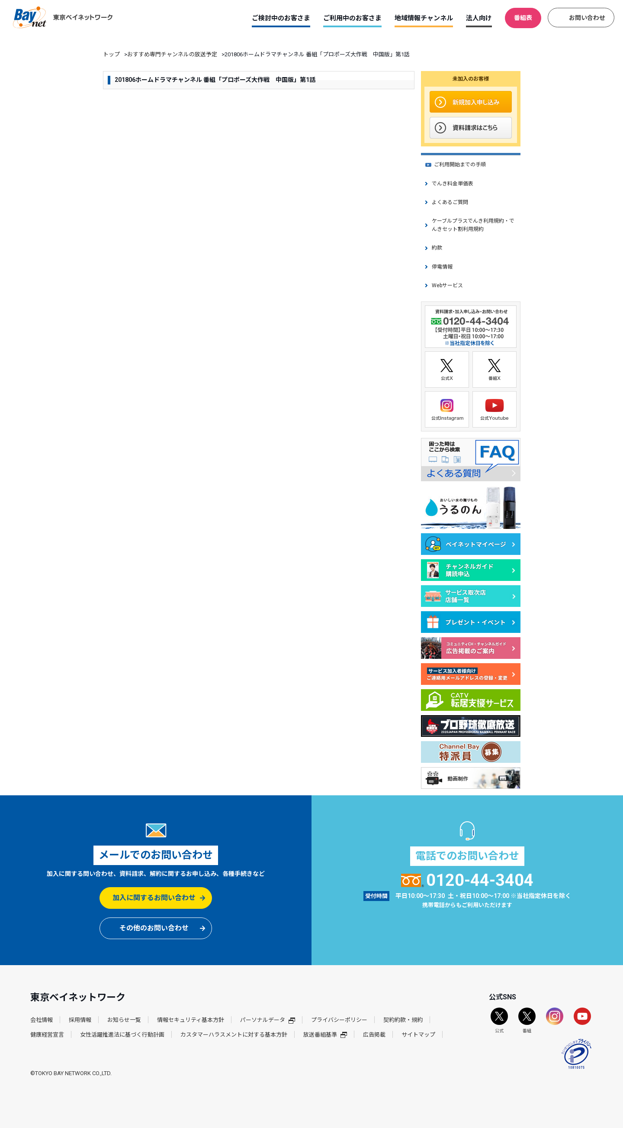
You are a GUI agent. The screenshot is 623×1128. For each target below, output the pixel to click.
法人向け (479, 18)
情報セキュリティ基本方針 (190, 1020)
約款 (437, 248)
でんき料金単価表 (452, 184)
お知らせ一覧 (124, 1020)
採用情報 (80, 1020)
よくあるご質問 (450, 202)
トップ (111, 54)
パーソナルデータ (267, 1020)
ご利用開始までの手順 (460, 165)
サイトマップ (418, 1034)
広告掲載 (374, 1034)
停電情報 (442, 267)
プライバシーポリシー (339, 1020)
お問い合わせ (587, 17)
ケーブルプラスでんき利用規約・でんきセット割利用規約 (473, 225)
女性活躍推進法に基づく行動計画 (122, 1034)
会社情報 (41, 1020)
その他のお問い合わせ (154, 928)
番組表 (523, 17)
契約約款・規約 (403, 1020)
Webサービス (447, 285)
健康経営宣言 (47, 1034)
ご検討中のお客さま (281, 18)
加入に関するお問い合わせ (154, 898)
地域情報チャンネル (424, 18)
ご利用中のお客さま (352, 18)
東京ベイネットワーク (62, 17)
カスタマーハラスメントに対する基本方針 (233, 1034)
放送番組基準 (325, 1034)
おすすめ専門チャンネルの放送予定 (172, 54)
